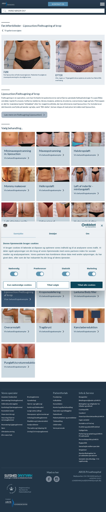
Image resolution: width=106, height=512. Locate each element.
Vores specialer (9, 392)
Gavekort (82, 413)
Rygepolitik (83, 443)
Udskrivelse (57, 425)
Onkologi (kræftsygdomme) (37, 418)
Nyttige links (83, 430)
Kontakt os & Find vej (86, 423)
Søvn (3, 428)
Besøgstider (83, 397)
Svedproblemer (32, 425)
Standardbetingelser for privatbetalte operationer (88, 454)
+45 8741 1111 (94, 478)
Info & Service (86, 392)
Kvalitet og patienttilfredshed (89, 427)
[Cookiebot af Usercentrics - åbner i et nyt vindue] (84, 225)
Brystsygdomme (33, 397)
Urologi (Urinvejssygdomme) (37, 431)
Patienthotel (57, 414)
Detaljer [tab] (53, 233)
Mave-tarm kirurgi (7, 414)
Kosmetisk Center (7, 411)
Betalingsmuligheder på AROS (89, 400)
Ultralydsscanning (7, 431)
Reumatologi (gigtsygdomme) (11, 425)
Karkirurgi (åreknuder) (35, 407)
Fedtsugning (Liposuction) (24, 115)
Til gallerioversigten (11, 30)
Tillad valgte (53, 285)
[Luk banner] (102, 225)
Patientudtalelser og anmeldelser (64, 418)
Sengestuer (83, 450)
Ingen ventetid (84, 420)
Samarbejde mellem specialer (89, 446)
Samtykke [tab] (18, 233)
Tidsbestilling (58, 421)
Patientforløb (60, 392)
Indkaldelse (57, 400)
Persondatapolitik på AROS (88, 439)
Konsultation (57, 404)
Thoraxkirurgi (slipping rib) (37, 428)
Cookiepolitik (83, 409)
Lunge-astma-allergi (34, 411)
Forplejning (57, 397)
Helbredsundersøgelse (9, 404)
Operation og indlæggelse (62, 411)
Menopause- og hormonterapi (38, 414)
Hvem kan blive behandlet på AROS (91, 416)
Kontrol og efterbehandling (63, 407)
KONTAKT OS (58, 4)
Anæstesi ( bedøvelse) (9, 397)
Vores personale (59, 428)
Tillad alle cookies (86, 285)
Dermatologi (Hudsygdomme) (12, 400)
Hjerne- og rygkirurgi (34, 404)
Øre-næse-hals (6, 435)
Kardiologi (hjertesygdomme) (11, 407)
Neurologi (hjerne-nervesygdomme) (8, 419)
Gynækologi (31, 400)
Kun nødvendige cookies (19, 285)
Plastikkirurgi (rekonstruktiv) (37, 421)
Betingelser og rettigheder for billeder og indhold (89, 405)
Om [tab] (87, 233)
